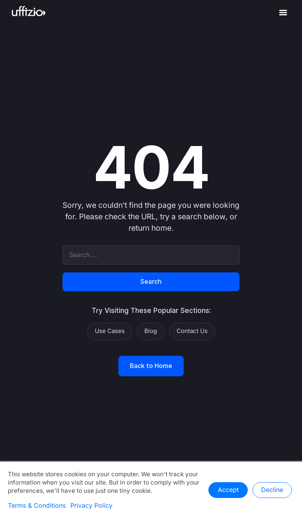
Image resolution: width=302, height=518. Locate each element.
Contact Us (192, 331)
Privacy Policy (91, 505)
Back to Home (151, 366)
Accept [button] (228, 490)
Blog (150, 331)
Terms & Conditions (37, 505)
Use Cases (110, 331)
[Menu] (283, 12)
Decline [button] (272, 490)
